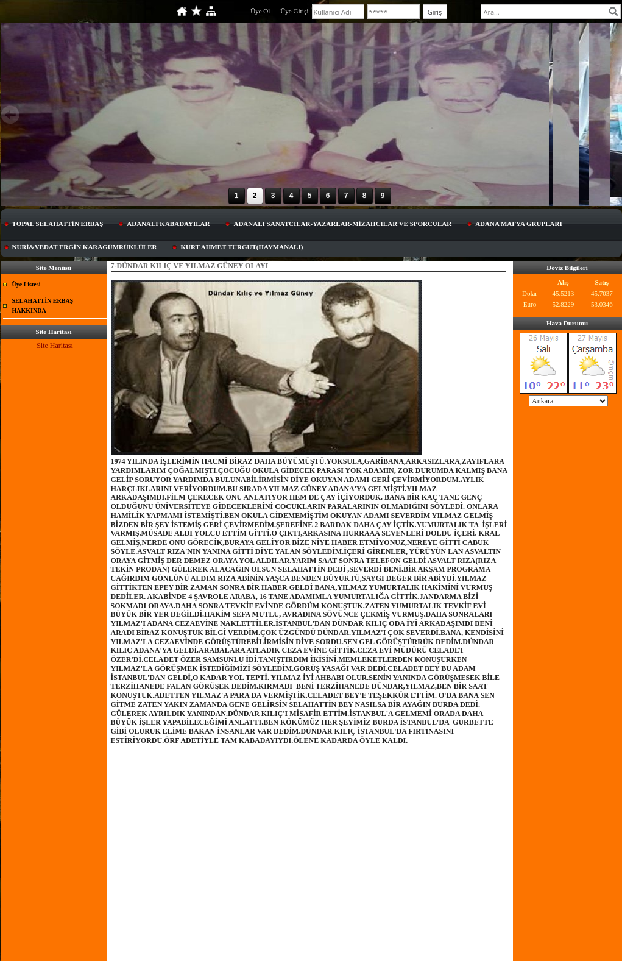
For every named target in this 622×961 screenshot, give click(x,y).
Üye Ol (260, 11)
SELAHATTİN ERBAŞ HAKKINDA (43, 305)
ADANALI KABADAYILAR (168, 223)
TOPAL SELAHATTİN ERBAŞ (58, 223)
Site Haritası (55, 345)
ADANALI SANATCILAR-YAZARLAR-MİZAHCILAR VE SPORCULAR (342, 223)
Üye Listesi (26, 284)
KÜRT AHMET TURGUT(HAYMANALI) (241, 246)
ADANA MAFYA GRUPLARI (518, 223)
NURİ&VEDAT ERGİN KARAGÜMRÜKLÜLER (84, 246)
